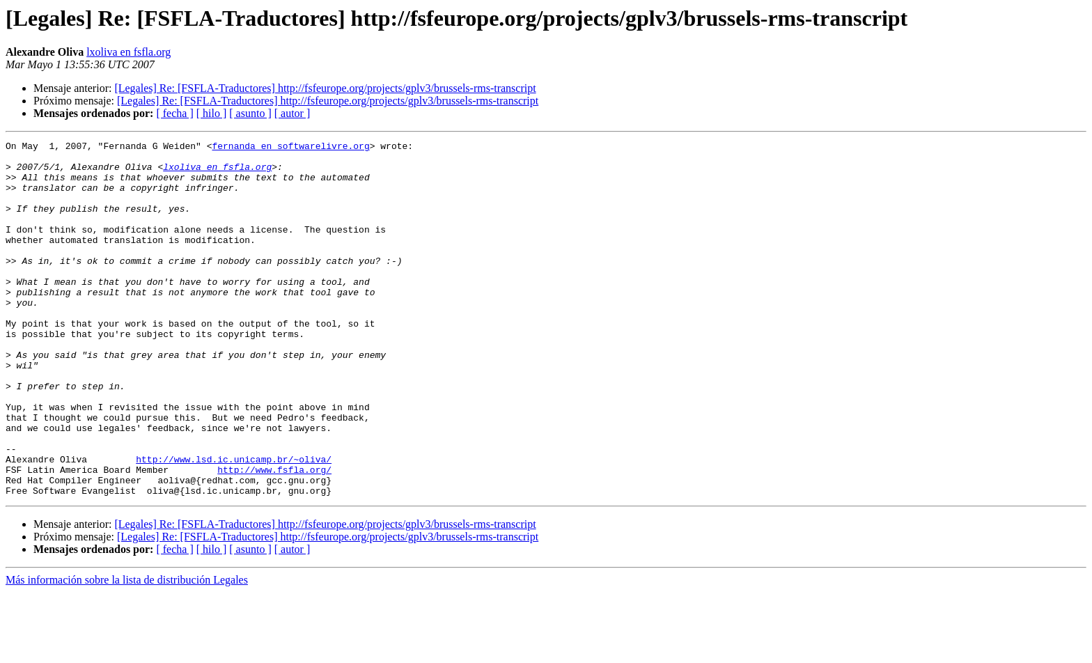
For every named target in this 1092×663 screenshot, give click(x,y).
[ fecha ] (174, 113)
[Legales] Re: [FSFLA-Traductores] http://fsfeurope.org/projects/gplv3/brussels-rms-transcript (325, 88)
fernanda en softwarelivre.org (290, 147)
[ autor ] (292, 113)
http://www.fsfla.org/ (274, 536)
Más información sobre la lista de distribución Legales (127, 651)
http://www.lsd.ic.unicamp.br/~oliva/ (234, 523)
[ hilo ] (211, 113)
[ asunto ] (250, 113)
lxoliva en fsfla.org (128, 52)
